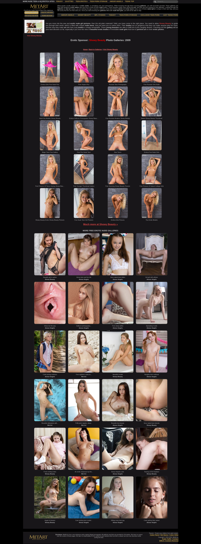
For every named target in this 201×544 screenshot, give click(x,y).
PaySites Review (31, 15)
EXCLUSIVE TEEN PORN (150, 15)
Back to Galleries (95, 49)
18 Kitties (69, 1)
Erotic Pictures (31, 12)
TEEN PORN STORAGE (128, 15)
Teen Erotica (81, 1)
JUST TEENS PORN (170, 15)
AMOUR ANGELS (67, 15)
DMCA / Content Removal (168, 541)
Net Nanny (164, 535)
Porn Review (47, 15)
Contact (175, 539)
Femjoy (59, 1)
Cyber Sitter (173, 535)
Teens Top (129, 1)
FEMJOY (112, 15)
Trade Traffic (166, 539)
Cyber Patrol (154, 535)
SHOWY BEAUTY (84, 15)
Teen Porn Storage (98, 1)
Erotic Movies (47, 12)
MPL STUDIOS (100, 15)
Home (85, 49)
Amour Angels (116, 1)
